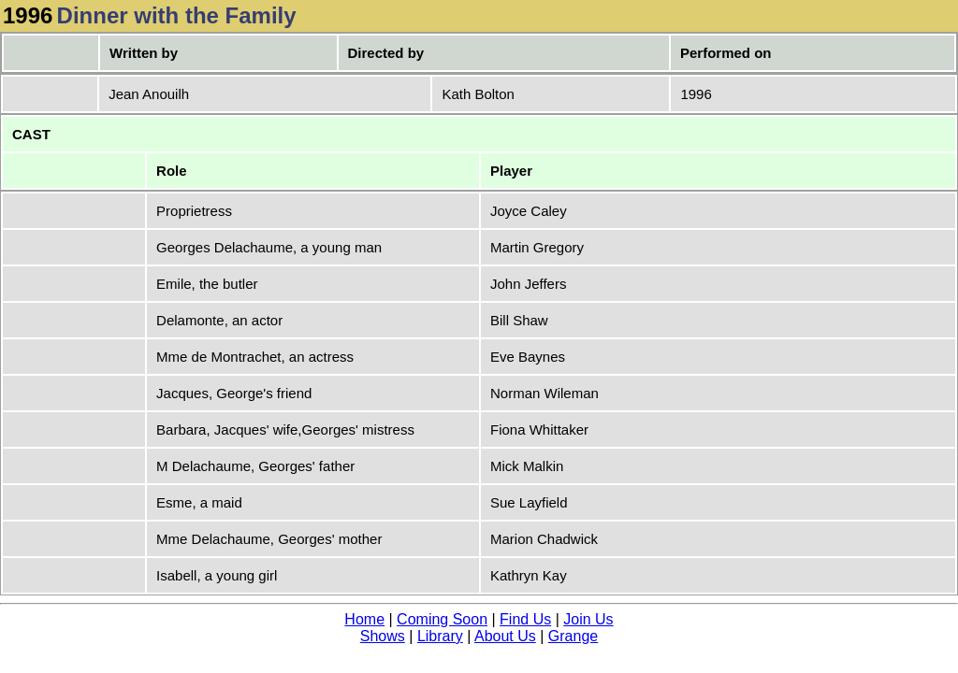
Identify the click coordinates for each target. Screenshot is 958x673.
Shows (382, 636)
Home (364, 619)
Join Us (588, 619)
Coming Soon (442, 619)
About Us (505, 636)
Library (440, 636)
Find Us (525, 619)
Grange (573, 636)
